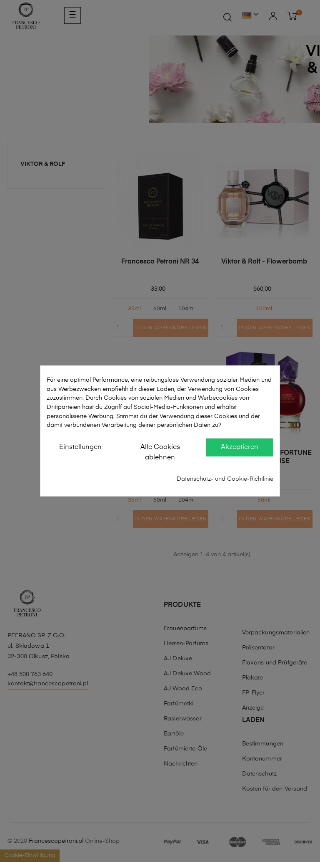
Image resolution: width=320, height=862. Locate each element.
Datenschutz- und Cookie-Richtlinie (225, 479)
